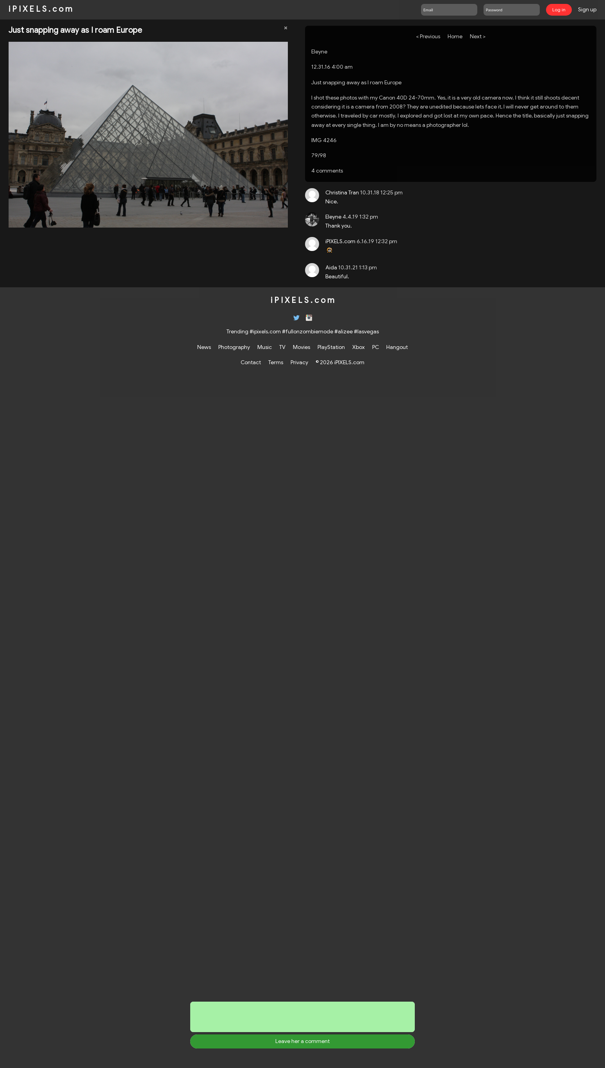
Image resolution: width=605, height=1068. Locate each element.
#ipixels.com (265, 331)
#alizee (343, 331)
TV (282, 347)
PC (375, 347)
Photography (234, 347)
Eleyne (319, 51)
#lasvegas (366, 331)
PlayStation (331, 347)
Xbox (358, 347)
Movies (301, 347)
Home (455, 36)
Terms (275, 362)
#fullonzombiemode (307, 331)
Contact (251, 362)
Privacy (299, 362)
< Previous (428, 36)
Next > (477, 36)
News (204, 347)
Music (264, 347)
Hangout (397, 347)
